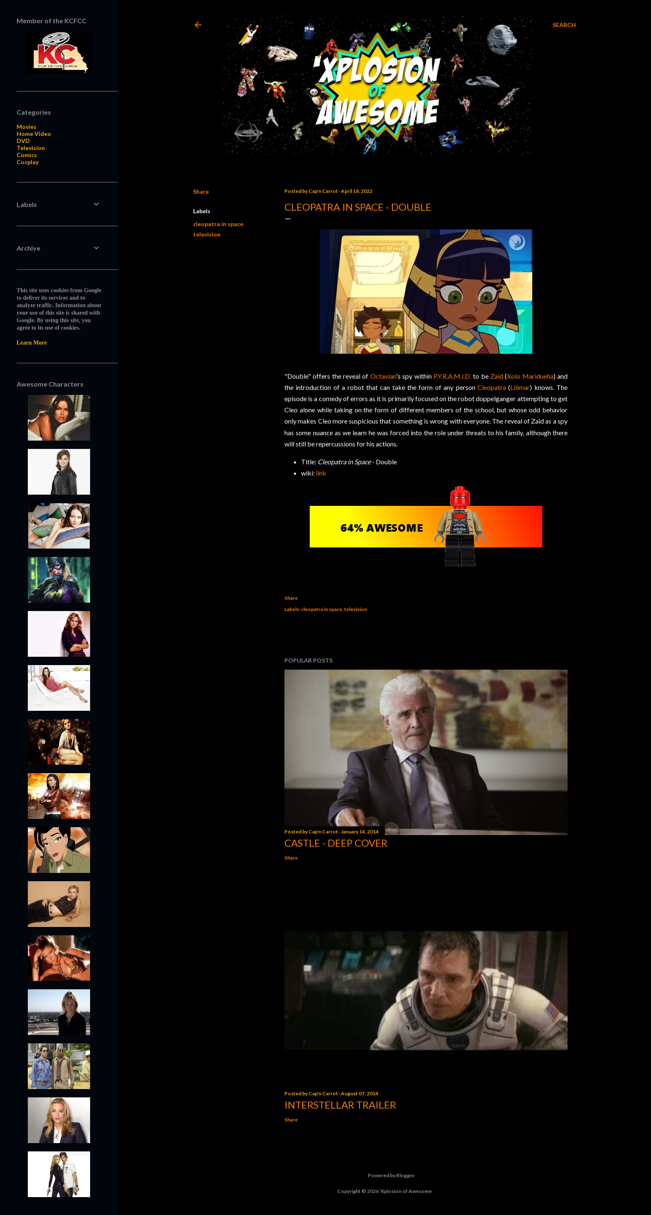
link (321, 473)
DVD (23, 140)
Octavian (383, 376)
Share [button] (201, 191)
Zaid (496, 376)
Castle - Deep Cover (335, 843)
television (206, 234)
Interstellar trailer (340, 1105)
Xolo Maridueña (530, 376)
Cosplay (28, 161)
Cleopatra (491, 387)
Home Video (34, 133)
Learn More (31, 343)
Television (31, 147)
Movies (27, 126)
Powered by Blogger (385, 1175)
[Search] (564, 25)
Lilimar (520, 387)
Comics (27, 154)
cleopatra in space (218, 223)
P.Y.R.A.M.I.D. (452, 376)
